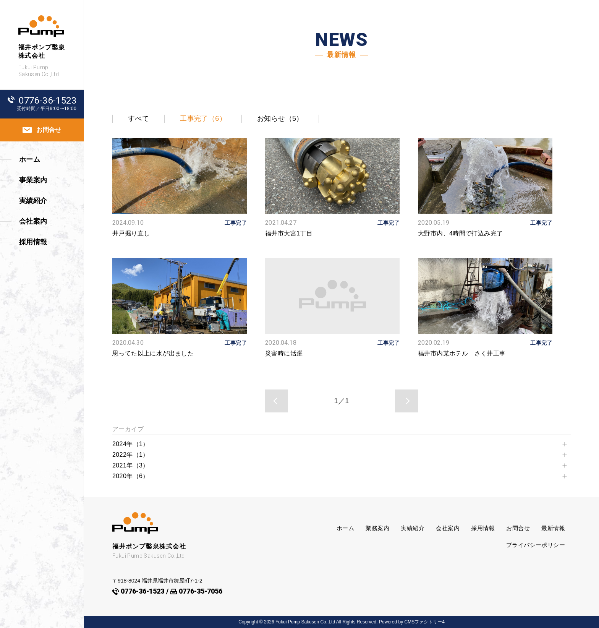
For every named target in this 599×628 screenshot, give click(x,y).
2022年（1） (130, 454)
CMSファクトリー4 (425, 622)
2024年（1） (130, 444)
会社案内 (448, 528)
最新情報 (553, 528)
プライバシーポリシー (535, 545)
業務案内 (377, 528)
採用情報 (483, 528)
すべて (138, 118)
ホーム (345, 528)
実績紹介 (412, 528)
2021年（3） (130, 465)
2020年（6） (130, 476)
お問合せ (518, 528)
